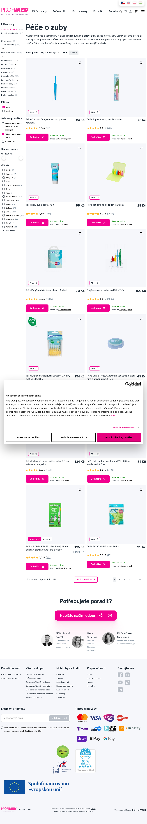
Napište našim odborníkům (86, 615)
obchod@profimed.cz (11, 674)
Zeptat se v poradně (10, 678)
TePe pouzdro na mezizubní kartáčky (105, 205)
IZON (134, 810)
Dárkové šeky (8, 91)
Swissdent (60, 697)
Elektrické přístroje (12, 33)
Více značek (9, 231)
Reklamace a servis (64, 686)
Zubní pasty (9, 41)
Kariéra (90, 682)
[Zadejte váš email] (26, 718)
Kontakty (91, 686)
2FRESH (142, 810)
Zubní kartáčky (10, 45)
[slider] (4, 158)
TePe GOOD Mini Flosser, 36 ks (103, 546)
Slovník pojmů (62, 682)
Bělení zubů (8, 68)
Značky (59, 678)
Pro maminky (79, 11)
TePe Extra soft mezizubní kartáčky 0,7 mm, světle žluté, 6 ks (48, 377)
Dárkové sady (9, 84)
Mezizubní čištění (11, 52)
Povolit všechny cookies (118, 437)
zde (113, 415)
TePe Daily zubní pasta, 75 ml (40, 205)
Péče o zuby (39, 11)
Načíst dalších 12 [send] (86, 579)
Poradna (113, 11)
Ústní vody (8, 60)
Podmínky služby (74, 811)
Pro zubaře (8, 80)
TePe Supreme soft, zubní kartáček (104, 119)
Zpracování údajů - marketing (39, 686)
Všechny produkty (12, 29)
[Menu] (143, 11)
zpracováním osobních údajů (17, 731)
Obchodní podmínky (35, 674)
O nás (89, 674)
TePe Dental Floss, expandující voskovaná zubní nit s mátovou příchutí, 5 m (111, 377)
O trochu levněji (9, 87)
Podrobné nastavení (124, 427)
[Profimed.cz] (15, 11)
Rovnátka (7, 72)
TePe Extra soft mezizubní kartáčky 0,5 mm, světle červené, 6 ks (48, 462)
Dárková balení (9, 95)
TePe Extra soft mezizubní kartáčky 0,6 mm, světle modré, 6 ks (109, 462)
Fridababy (60, 694)
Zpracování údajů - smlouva (38, 682)
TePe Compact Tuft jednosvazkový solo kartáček (46, 121)
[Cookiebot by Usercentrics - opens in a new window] (127, 384)
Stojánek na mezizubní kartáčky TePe (105, 290)
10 (139, 580)
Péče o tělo (59, 11)
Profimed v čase (94, 678)
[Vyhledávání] (121, 11)
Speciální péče (10, 76)
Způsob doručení (33, 678)
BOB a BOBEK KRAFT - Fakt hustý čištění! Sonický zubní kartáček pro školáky (47, 548)
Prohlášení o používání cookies (39, 694)
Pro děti (98, 11)
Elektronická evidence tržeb (38, 690)
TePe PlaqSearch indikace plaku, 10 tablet (46, 290)
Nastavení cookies (34, 697)
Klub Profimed (62, 690)
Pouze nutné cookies (28, 437)
